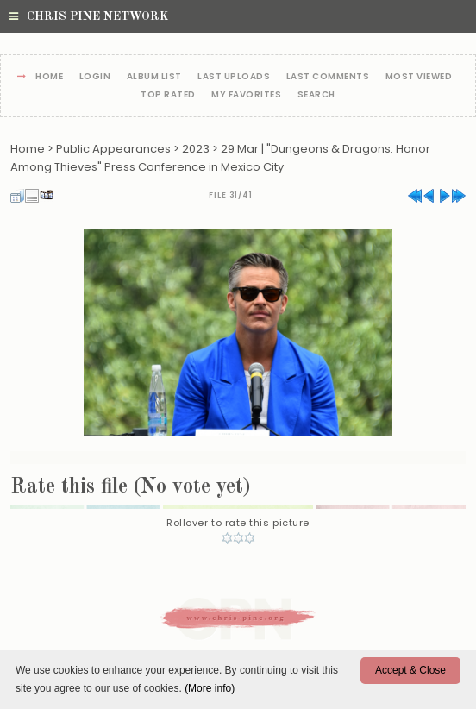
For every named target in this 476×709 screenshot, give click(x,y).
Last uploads (233, 77)
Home (49, 77)
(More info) (210, 688)
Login (95, 77)
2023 (196, 149)
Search (316, 95)
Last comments (328, 77)
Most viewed (419, 77)
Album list (154, 77)
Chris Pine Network (88, 16)
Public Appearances (113, 149)
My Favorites (246, 95)
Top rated (168, 95)
